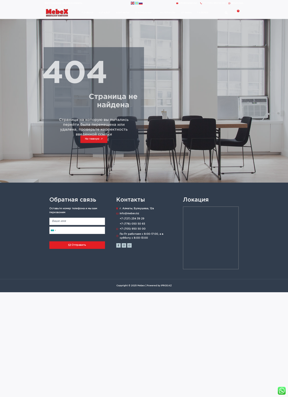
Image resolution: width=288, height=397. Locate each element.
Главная (87, 13)
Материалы (168, 13)
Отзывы (186, 13)
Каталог (104, 13)
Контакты (123, 13)
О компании (145, 12)
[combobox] (53, 230)
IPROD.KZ (166, 286)
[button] (226, 12)
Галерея (203, 13)
